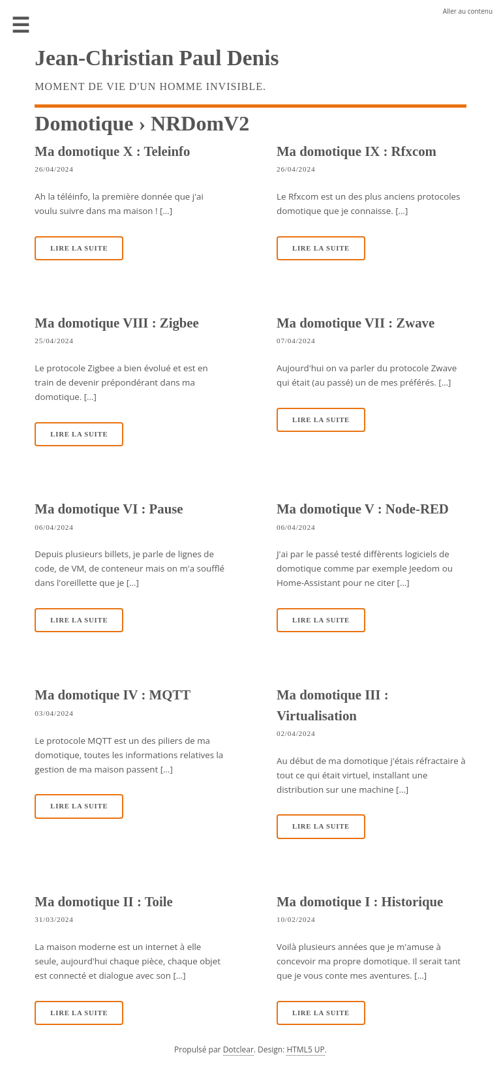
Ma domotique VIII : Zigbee (117, 322)
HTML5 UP (305, 1049)
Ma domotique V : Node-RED (363, 508)
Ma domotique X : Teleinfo (112, 151)
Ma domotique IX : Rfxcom (356, 151)
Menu (21, 26)
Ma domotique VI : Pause (109, 508)
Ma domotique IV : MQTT (112, 694)
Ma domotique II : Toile (103, 901)
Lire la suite (79, 248)
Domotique (84, 123)
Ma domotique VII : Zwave (355, 322)
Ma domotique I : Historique (360, 901)
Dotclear (238, 1049)
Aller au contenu (468, 11)
